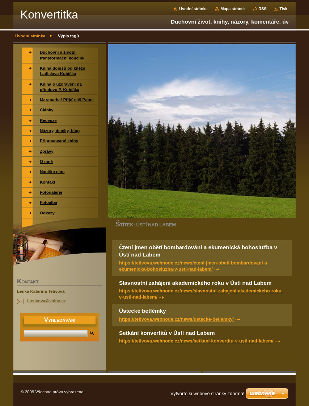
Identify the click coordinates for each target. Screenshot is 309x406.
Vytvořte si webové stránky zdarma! (207, 393)
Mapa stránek (233, 9)
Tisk (283, 9)
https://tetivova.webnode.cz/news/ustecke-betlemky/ (176, 319)
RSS (262, 9)
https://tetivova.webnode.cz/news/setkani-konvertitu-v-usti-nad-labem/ (196, 341)
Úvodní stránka (193, 9)
